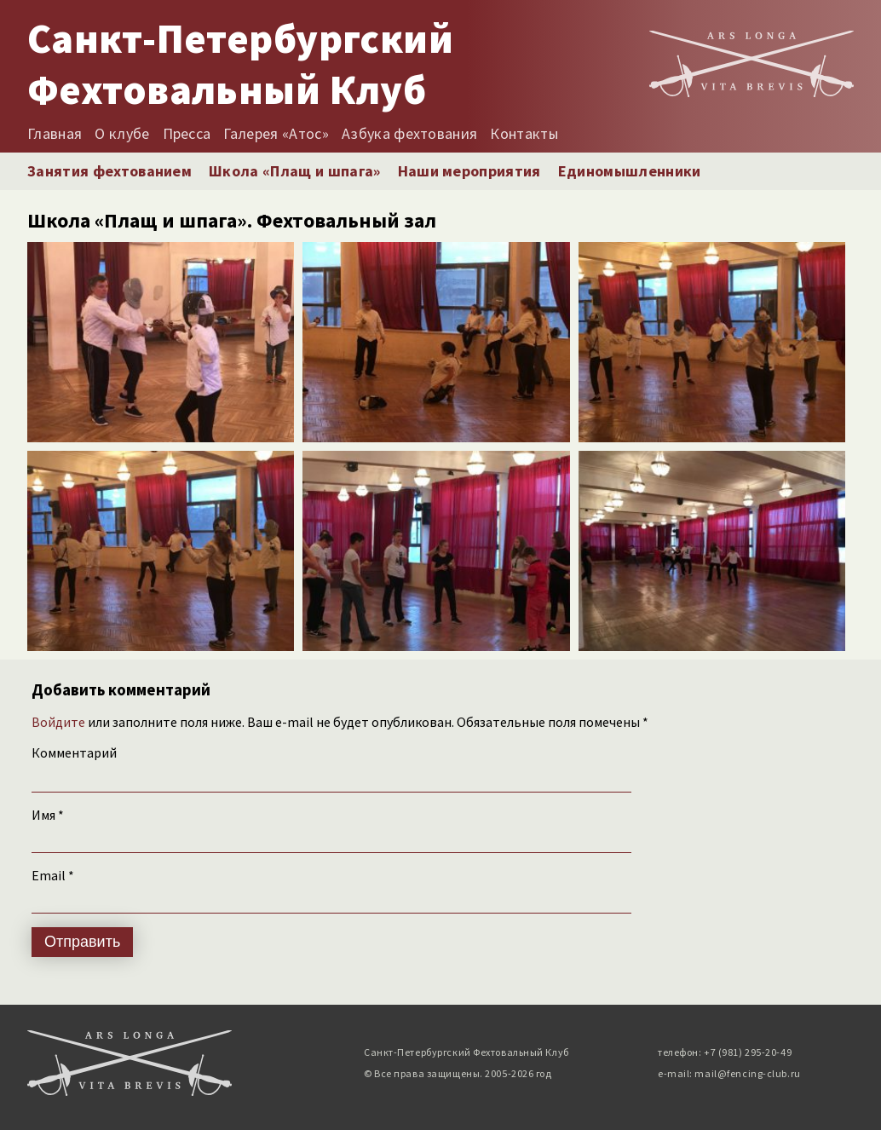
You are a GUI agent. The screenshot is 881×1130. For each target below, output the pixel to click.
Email (53, 875)
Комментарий (74, 752)
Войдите (58, 721)
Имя (48, 814)
